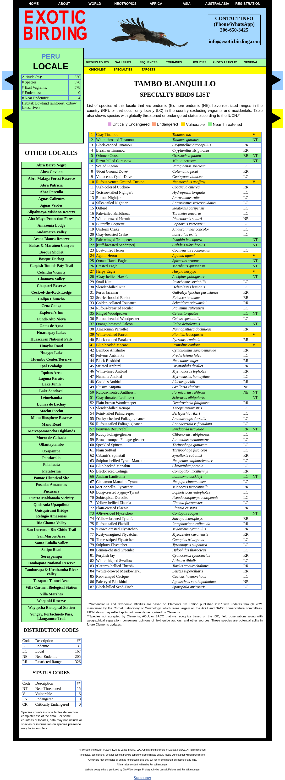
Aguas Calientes (51, 199)
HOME (34, 3)
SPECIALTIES (123, 69)
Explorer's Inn (51, 312)
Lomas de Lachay (51, 404)
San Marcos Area (51, 536)
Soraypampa (51, 556)
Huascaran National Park (51, 339)
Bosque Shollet (51, 252)
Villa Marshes (51, 594)
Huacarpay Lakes (51, 332)
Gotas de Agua (51, 326)
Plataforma (51, 471)
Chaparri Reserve (51, 286)
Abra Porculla (51, 192)
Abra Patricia (51, 185)
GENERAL (251, 62)
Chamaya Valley (51, 279)
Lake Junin (51, 384)
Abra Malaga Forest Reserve (51, 178)
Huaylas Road (51, 346)
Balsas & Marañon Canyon (51, 245)
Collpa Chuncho (51, 299)
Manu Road (51, 424)
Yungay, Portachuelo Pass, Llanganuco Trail (51, 616)
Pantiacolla (51, 458)
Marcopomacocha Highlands (51, 431)
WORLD (94, 3)
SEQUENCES (148, 62)
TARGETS (148, 69)
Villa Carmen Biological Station (51, 587)
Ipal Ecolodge (51, 366)
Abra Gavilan (51, 172)
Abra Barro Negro (51, 165)
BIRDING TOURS (97, 62)
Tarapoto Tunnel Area (51, 581)
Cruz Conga (51, 306)
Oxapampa (51, 451)
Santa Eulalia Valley (51, 543)
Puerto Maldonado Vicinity (51, 498)
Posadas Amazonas (51, 485)
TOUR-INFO (174, 62)
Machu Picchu (51, 411)
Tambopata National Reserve (51, 563)
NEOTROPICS (125, 3)
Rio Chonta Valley (51, 523)
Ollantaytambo (51, 444)
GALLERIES (123, 62)
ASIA (187, 3)
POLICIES (199, 62)
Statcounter (142, 778)
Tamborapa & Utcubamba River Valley (51, 572)
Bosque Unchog (51, 259)
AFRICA (156, 3)
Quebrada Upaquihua (51, 505)
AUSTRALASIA (217, 3)
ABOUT (64, 3)
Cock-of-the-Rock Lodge (51, 292)
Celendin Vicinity (51, 272)
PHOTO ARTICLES (225, 62)
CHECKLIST (97, 69)
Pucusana (51, 491)
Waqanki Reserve (51, 601)
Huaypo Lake (51, 353)
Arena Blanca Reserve (51, 239)
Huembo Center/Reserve (51, 359)
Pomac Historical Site (51, 478)
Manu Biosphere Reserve (51, 418)
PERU (50, 56)
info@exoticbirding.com (234, 41)
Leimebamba (51, 397)
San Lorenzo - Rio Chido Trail (51, 529)
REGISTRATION (247, 3)
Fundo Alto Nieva (51, 319)
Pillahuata (51, 464)
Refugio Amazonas (51, 516)
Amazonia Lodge (51, 225)
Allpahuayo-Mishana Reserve (51, 212)
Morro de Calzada (51, 438)
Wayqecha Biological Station (51, 607)
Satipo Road (51, 550)
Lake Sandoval (51, 391)
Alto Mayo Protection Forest (51, 219)
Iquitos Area (51, 373)
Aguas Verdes (51, 205)
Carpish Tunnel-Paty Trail (51, 266)
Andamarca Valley (51, 232)
